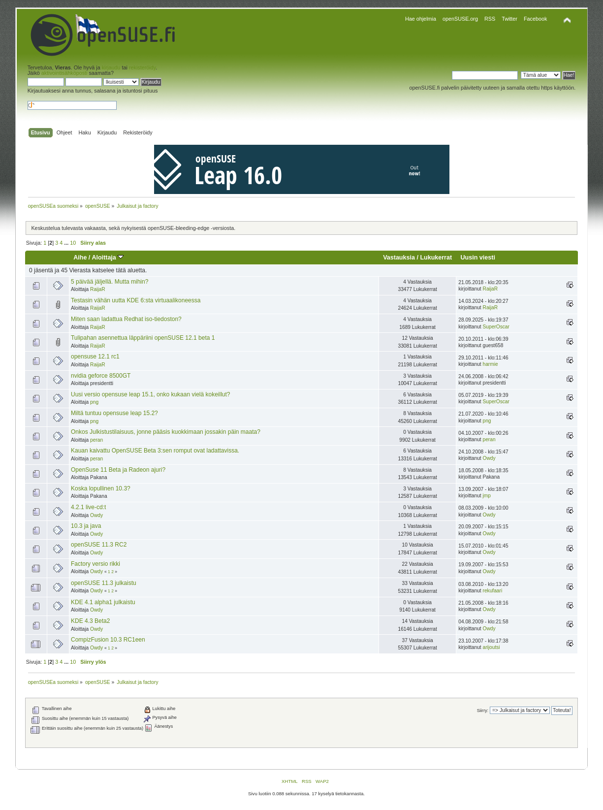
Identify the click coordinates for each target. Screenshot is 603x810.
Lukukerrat (436, 257)
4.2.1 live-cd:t (88, 507)
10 (73, 243)
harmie (490, 364)
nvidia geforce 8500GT (100, 375)
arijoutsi (491, 647)
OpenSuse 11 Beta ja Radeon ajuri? (118, 469)
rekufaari (493, 590)
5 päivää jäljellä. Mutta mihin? (109, 281)
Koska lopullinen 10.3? (100, 488)
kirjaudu (111, 67)
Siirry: (482, 710)
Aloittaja (108, 257)
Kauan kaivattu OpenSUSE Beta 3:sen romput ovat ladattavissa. (155, 450)
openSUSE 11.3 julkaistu (103, 583)
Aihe (80, 257)
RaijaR (97, 289)
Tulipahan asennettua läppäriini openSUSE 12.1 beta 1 (143, 337)
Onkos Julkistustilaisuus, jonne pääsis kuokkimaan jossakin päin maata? (165, 431)
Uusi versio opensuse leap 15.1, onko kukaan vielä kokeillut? (150, 394)
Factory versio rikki (95, 563)
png (94, 402)
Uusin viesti (478, 257)
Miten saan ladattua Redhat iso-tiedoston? (126, 319)
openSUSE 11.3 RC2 (99, 544)
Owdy (489, 458)
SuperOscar (496, 326)
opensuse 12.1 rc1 (95, 356)
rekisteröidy (142, 67)
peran (96, 440)
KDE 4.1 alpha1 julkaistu (103, 602)
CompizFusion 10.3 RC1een (108, 639)
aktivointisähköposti (64, 73)
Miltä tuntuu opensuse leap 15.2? (114, 413)
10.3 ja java (86, 525)
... (67, 243)
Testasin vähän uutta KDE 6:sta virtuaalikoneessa (135, 300)
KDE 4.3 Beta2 (90, 620)
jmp (487, 495)
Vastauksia (399, 257)
